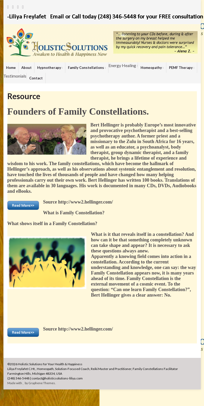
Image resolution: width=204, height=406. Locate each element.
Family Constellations (87, 67)
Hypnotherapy (50, 67)
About (26, 67)
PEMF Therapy (181, 67)
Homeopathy (152, 67)
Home (11, 67)
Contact (36, 78)
